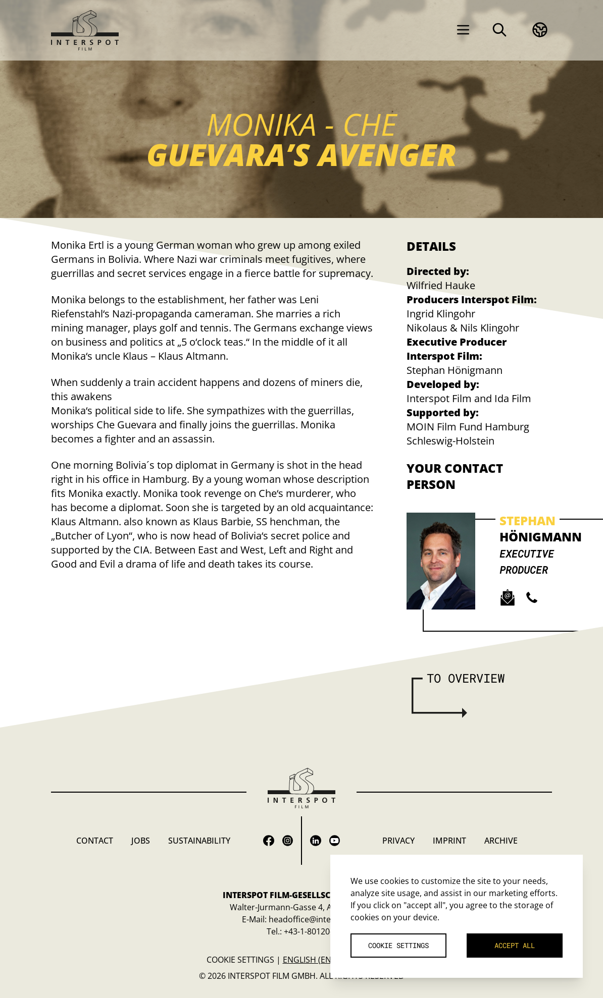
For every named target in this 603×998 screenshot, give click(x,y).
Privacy (398, 840)
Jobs (140, 840)
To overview (466, 678)
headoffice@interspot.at (315, 919)
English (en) (308, 959)
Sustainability (199, 840)
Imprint (449, 840)
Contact (94, 840)
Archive (501, 840)
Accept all (514, 945)
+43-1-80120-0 (310, 931)
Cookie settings (240, 959)
